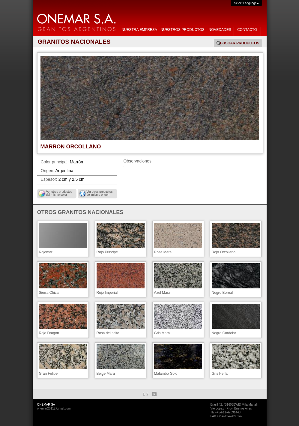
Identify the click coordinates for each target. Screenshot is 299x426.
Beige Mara (121, 360)
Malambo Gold (178, 360)
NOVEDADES (219, 30)
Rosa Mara (178, 238)
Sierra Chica (63, 279)
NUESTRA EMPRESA (139, 30)
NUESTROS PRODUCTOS (182, 30)
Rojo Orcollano (236, 238)
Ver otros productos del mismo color (59, 193)
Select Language (245, 3)
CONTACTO (247, 30)
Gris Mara (178, 319)
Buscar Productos (239, 43)
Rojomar (63, 238)
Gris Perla (236, 360)
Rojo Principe (121, 238)
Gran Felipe (63, 360)
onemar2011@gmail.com (54, 408)
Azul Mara (178, 279)
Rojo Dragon (63, 319)
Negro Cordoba (236, 319)
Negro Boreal (236, 279)
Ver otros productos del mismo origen (100, 193)
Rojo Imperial (121, 279)
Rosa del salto (121, 319)
